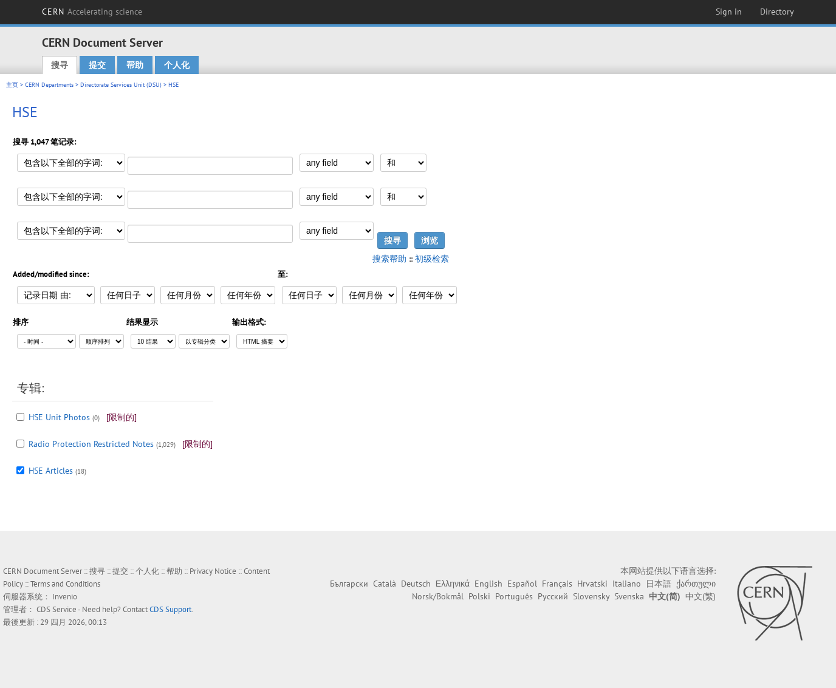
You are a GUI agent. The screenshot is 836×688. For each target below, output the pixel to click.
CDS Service (56, 609)
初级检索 (432, 258)
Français (557, 583)
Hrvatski (592, 583)
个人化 (177, 65)
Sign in (729, 11)
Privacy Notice (213, 571)
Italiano (626, 583)
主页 (12, 85)
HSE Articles (51, 470)
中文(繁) (700, 596)
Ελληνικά (453, 583)
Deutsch (416, 583)
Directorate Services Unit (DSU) (121, 85)
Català (384, 583)
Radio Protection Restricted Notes (91, 443)
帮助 (134, 65)
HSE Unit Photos (59, 417)
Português (514, 596)
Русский (553, 596)
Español (522, 583)
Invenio (64, 596)
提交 (97, 65)
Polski (479, 596)
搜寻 (59, 65)
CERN (92, 11)
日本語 (658, 583)
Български (349, 583)
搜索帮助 (389, 258)
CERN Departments (49, 85)
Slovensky (591, 596)
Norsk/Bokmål (438, 596)
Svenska (629, 596)
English (488, 583)
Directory (777, 11)
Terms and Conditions (65, 584)
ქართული (696, 583)
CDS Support (170, 609)
